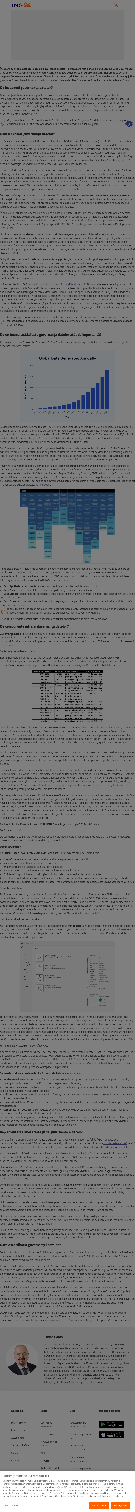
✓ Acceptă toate (99, 1505)
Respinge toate (121, 1505)
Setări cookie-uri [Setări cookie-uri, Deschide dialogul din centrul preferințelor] (12, 1505)
